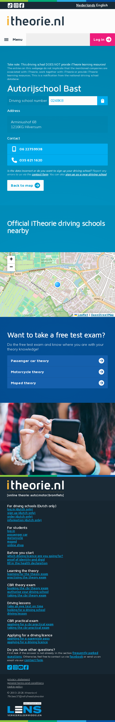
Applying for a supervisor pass (28, 638)
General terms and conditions (25, 683)
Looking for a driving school (26, 610)
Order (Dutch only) (20, 516)
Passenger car (17, 534)
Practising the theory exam (26, 577)
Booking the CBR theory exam (27, 588)
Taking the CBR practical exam (28, 627)
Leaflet (81, 314)
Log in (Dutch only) (20, 509)
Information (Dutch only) (24, 520)
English (102, 5)
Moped (12, 541)
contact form (40, 174)
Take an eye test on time (25, 606)
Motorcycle (15, 538)
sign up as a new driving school (85, 174)
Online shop (15, 545)
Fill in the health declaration (27, 563)
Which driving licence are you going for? (35, 556)
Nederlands (85, 5)
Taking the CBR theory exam (26, 595)
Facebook (76, 656)
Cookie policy (15, 686)
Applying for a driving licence (27, 642)
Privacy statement (18, 679)
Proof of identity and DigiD (26, 559)
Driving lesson (17, 613)
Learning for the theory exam (27, 574)
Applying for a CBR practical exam (30, 624)
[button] (57, 284)
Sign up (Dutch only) (21, 513)
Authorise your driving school (28, 592)
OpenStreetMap (102, 314)
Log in (11, 531)
